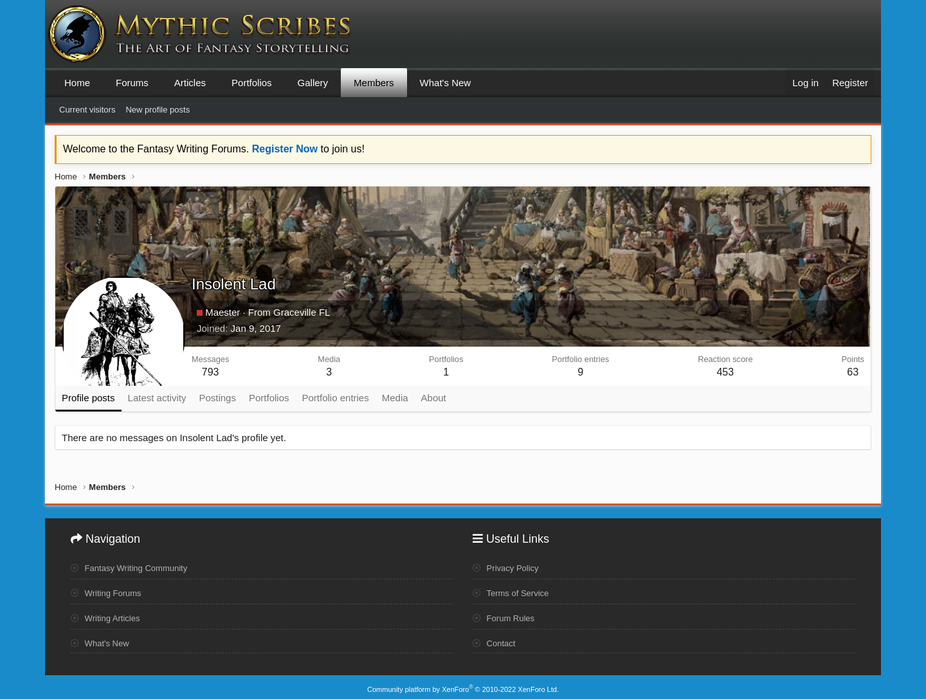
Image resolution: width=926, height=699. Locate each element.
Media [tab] (395, 397)
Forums (132, 82)
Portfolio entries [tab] (335, 397)
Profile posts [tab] (88, 397)
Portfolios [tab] (269, 397)
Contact (495, 640)
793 (210, 372)
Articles (190, 82)
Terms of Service (513, 591)
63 (852, 372)
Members (374, 82)
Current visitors (87, 109)
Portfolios (252, 82)
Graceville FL (301, 312)
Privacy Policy (508, 566)
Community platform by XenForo (463, 684)
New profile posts (157, 109)
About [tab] (433, 397)
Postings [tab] (217, 397)
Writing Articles (108, 615)
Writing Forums (109, 591)
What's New (445, 82)
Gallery (313, 82)
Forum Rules (506, 615)
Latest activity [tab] (157, 397)
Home (77, 82)
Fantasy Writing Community (133, 566)
